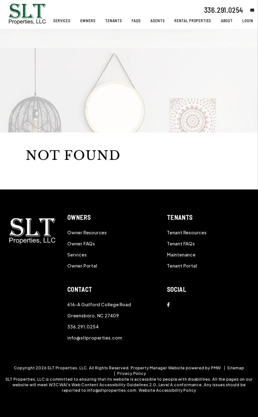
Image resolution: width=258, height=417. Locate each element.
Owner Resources (87, 232)
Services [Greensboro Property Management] (62, 20)
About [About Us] (227, 20)
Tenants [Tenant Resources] (113, 20)
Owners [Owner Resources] (87, 20)
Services (77, 254)
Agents (157, 20)
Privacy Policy (131, 373)
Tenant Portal (182, 265)
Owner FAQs (81, 243)
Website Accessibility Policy (167, 390)
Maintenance (181, 254)
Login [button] (247, 20)
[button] (248, 10)
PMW (216, 367)
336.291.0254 (223, 10)
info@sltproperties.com (94, 337)
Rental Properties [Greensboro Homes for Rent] (192, 20)
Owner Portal (82, 265)
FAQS (136, 20)
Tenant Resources (187, 232)
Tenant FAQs (181, 243)
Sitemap (235, 367)
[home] (27, 13)
